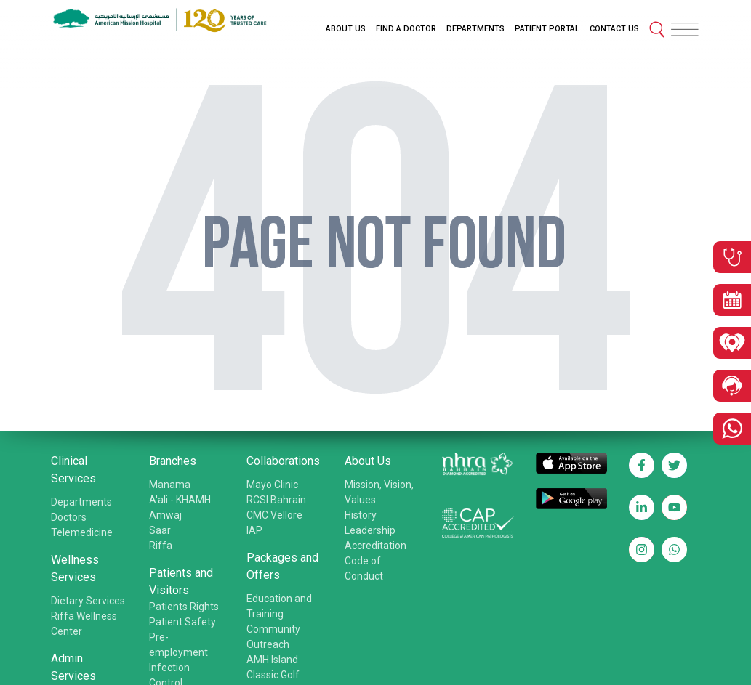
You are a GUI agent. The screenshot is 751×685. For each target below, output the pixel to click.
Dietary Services (88, 601)
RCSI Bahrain (276, 500)
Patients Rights (184, 606)
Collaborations (283, 461)
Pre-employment (178, 644)
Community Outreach (273, 636)
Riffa (160, 545)
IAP (254, 530)
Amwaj (165, 515)
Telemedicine (82, 532)
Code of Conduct (364, 568)
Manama (169, 484)
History (361, 515)
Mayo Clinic (272, 484)
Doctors (69, 517)
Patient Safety (182, 622)
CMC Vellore (274, 515)
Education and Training (279, 606)
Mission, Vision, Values (379, 492)
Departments (81, 502)
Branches (172, 461)
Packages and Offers (282, 566)
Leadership (370, 530)
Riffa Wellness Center (84, 623)
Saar (160, 530)
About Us (368, 461)
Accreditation (375, 545)
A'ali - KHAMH (180, 500)
